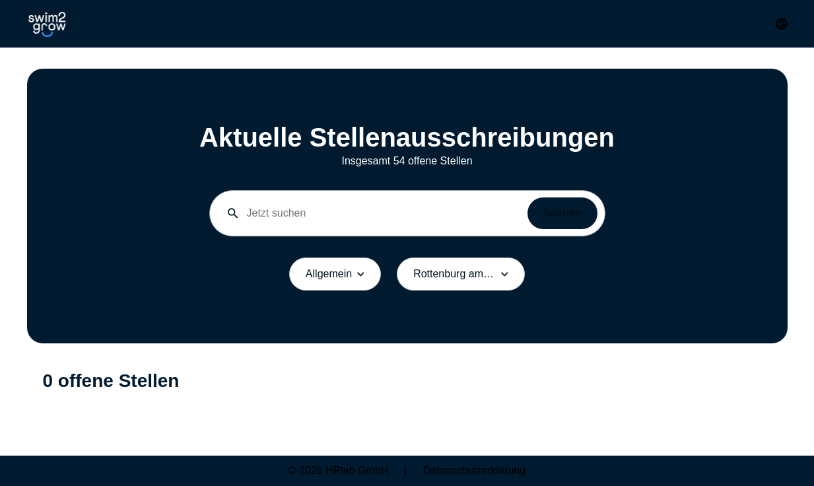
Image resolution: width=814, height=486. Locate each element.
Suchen (562, 213)
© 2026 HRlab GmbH (338, 470)
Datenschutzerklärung (474, 470)
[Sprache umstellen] (782, 24)
